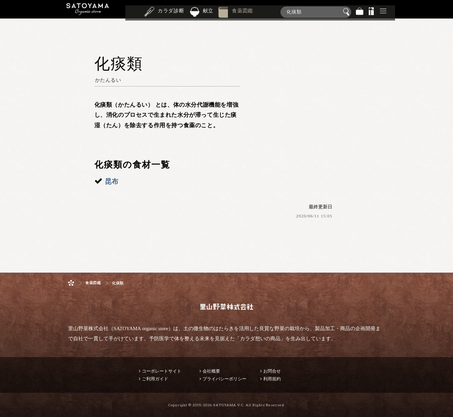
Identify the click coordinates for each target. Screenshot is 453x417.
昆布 (111, 181)
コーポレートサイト (161, 371)
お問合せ (272, 371)
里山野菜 (87, 12)
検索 (347, 12)
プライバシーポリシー (224, 378)
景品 (371, 12)
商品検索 (446, 10)
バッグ (360, 12)
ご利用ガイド (155, 378)
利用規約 (272, 378)
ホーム (71, 283)
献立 (208, 11)
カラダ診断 (171, 11)
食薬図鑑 (242, 11)
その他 (383, 12)
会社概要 (211, 371)
